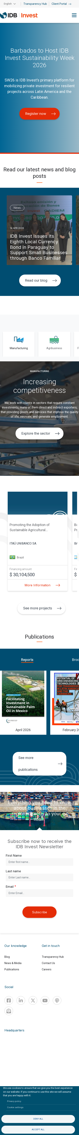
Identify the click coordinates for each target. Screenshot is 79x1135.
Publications (11, 969)
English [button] (8, 3)
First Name (14, 855)
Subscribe (39, 912)
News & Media (12, 963)
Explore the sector (40, 433)
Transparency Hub (35, 3)
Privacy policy (14, 1101)
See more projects (42, 608)
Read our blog (41, 280)
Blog (7, 956)
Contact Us (48, 963)
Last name (13, 871)
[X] (33, 1000)
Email (10, 887)
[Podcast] (57, 1000)
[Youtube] (45, 1000)
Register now (40, 114)
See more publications (40, 764)
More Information (41, 585)
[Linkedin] (20, 1000)
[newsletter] (8, 1011)
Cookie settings (15, 1107)
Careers (46, 969)
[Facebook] (8, 1000)
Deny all (38, 1119)
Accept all (38, 1129)
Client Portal (61, 3)
